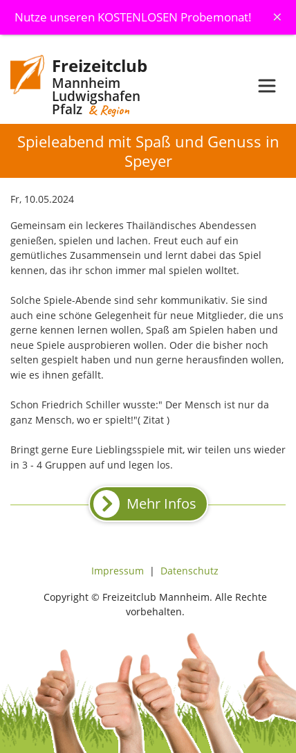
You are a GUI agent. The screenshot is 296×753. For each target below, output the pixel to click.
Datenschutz (189, 570)
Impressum (117, 570)
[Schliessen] (277, 16)
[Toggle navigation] (267, 86)
